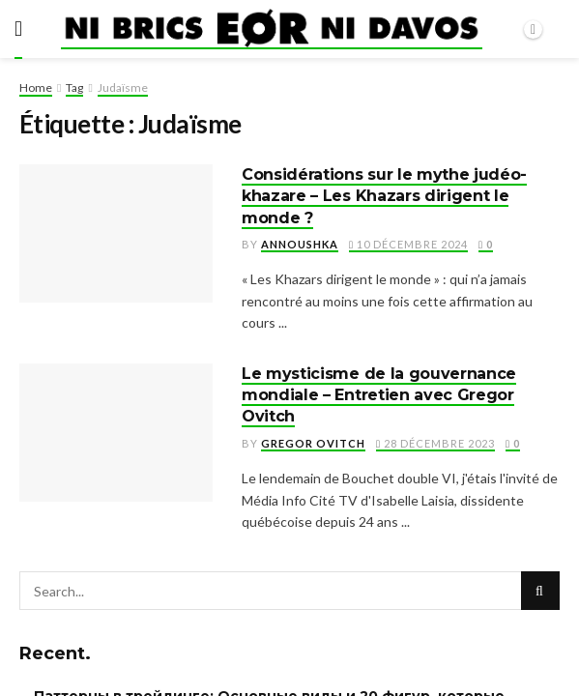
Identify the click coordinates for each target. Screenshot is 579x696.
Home (35, 87)
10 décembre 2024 (408, 244)
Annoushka (299, 244)
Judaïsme (123, 87)
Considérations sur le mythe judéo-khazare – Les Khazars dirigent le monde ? (384, 196)
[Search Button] (540, 590)
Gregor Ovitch (313, 443)
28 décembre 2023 (435, 443)
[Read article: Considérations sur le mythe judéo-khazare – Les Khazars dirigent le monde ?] (116, 233)
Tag (74, 87)
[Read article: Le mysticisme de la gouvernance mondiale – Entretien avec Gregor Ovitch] (116, 432)
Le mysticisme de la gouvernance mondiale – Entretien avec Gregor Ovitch (379, 395)
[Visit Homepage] (271, 29)
